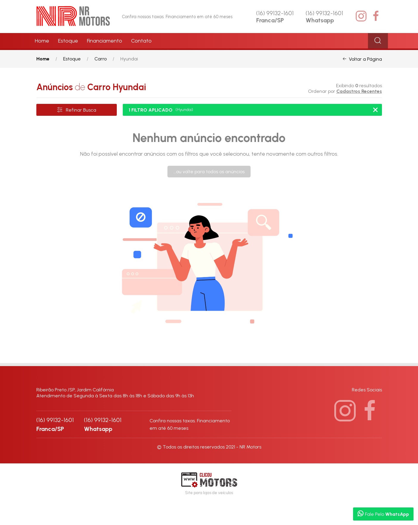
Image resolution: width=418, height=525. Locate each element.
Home (42, 41)
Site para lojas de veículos (209, 483)
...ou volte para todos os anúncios (209, 171)
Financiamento (104, 41)
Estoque (68, 41)
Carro (100, 59)
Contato (141, 41)
